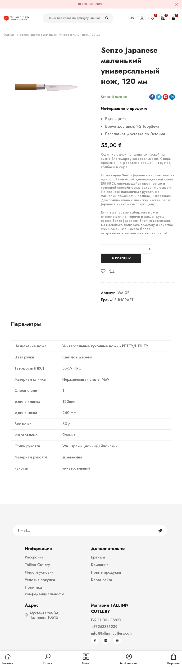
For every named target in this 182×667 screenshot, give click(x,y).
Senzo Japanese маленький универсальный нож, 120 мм (60, 35)
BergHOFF (86, 4)
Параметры (26, 324)
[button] (47, 659)
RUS (132, 18)
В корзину (121, 258)
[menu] (86, 659)
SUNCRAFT (124, 300)
